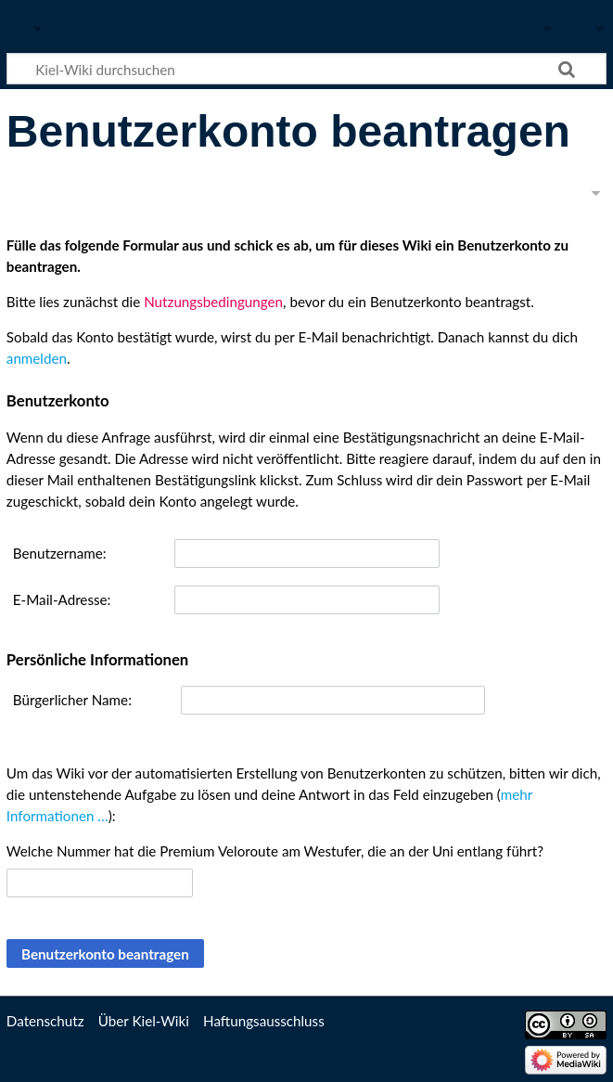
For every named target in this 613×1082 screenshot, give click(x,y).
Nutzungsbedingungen (213, 301)
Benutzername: (60, 553)
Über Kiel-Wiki (143, 1020)
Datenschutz (45, 1020)
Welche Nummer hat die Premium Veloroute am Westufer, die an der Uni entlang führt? (274, 851)
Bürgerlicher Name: (72, 699)
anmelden (36, 358)
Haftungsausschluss (264, 1020)
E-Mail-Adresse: (62, 599)
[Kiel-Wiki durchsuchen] (306, 69)
